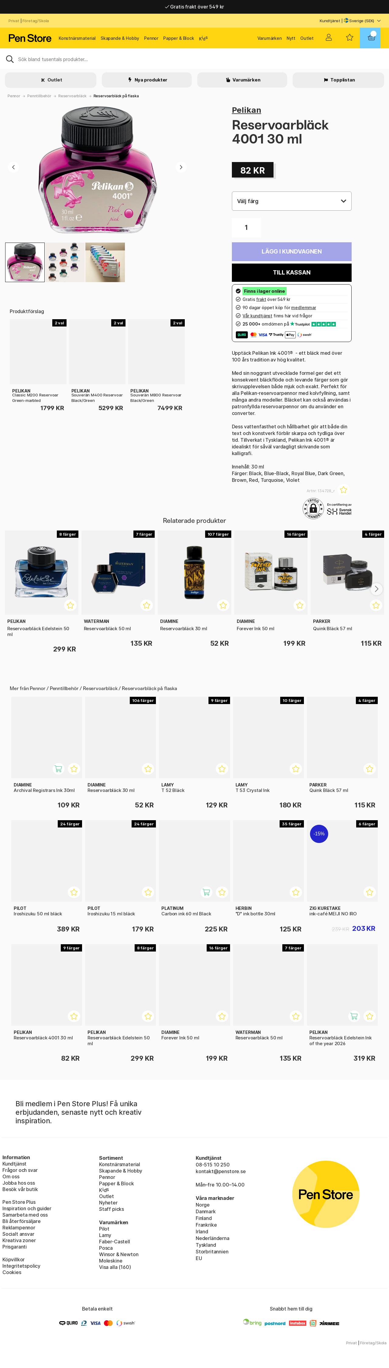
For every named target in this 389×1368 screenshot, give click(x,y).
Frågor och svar (19, 1170)
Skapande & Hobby (120, 38)
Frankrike (206, 1225)
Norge (203, 1205)
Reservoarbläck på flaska (116, 96)
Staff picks (111, 1209)
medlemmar (303, 307)
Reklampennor (18, 1228)
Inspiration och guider (26, 1208)
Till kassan (291, 272)
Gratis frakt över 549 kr (194, 7)
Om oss (10, 1176)
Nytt (291, 38)
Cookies (11, 1272)
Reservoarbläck (72, 96)
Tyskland (206, 1245)
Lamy (105, 1235)
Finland (204, 1218)
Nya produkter (151, 80)
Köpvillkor (13, 1259)
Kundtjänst (330, 20)
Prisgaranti (14, 1247)
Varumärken (269, 38)
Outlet (307, 38)
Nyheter (108, 1203)
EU (199, 1258)
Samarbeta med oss (25, 1215)
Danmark (206, 1211)
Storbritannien (212, 1252)
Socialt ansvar (18, 1234)
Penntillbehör (39, 96)
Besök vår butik (20, 1189)
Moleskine (110, 1261)
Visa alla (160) (115, 1267)
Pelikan (246, 110)
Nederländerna (212, 1238)
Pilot (104, 1229)
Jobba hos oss (18, 1183)
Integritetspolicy (21, 1266)
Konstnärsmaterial (77, 38)
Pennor (151, 38)
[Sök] (194, 58)
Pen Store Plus (19, 1202)
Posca (106, 1248)
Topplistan (342, 80)
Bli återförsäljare (21, 1221)
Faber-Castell (114, 1241)
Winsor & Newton (118, 1254)
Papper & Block (178, 38)
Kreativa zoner (19, 1240)
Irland (202, 1231)
